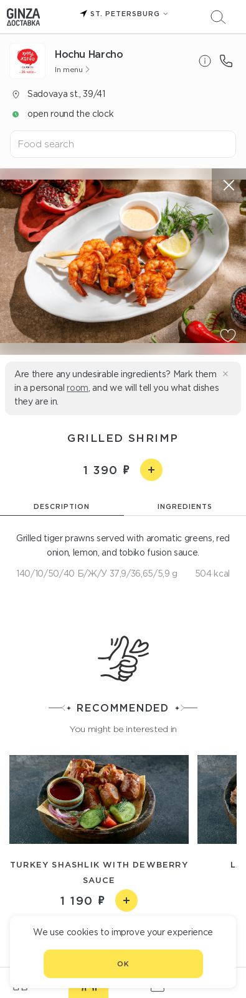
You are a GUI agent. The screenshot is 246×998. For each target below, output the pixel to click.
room (77, 388)
